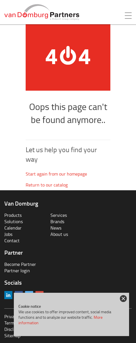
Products (13, 215)
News (55, 228)
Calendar (13, 228)
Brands (57, 221)
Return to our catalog (47, 185)
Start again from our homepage (56, 174)
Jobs (8, 234)
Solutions (13, 221)
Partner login (17, 270)
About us (59, 234)
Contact (12, 240)
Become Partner (20, 264)
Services (58, 215)
